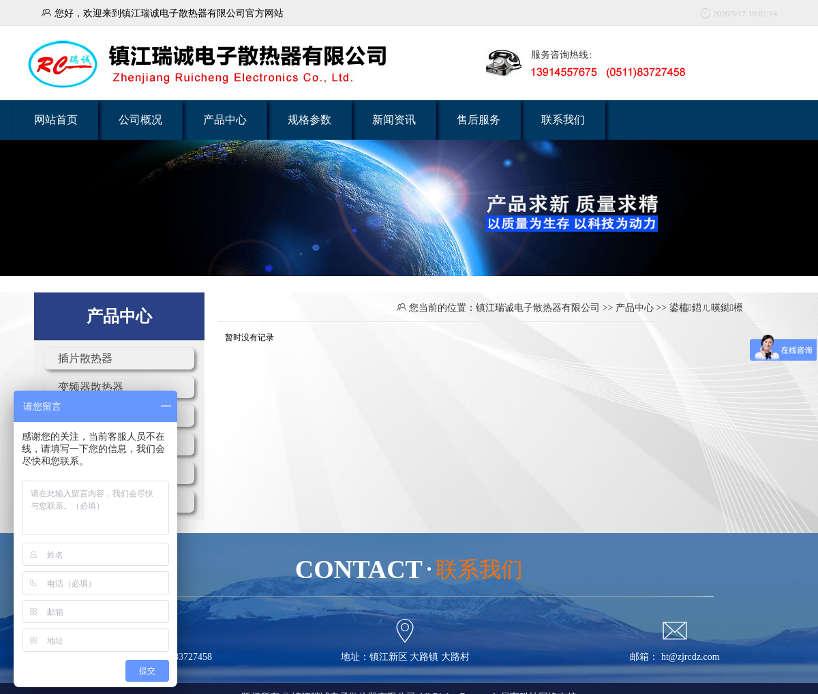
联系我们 (563, 119)
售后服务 (478, 119)
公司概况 (140, 119)
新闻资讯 (394, 119)
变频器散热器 (90, 387)
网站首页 (56, 119)
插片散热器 (85, 358)
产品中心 (225, 119)
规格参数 (309, 119)
